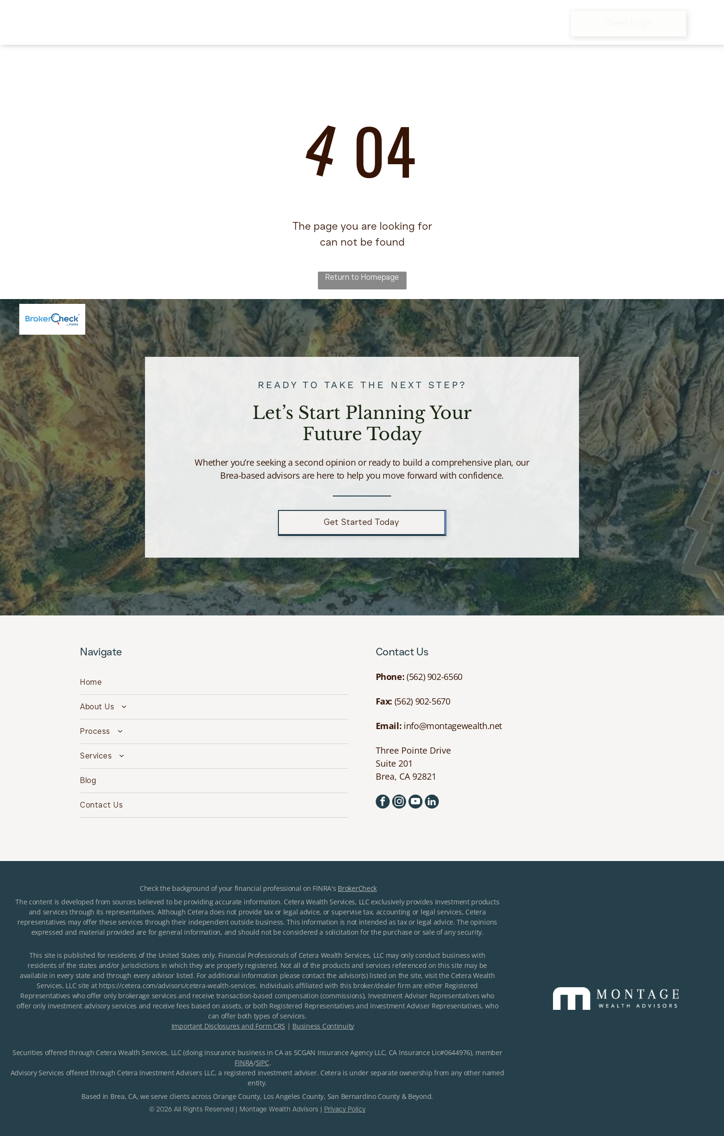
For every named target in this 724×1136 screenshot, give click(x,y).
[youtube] (415, 803)
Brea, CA (123, 1096)
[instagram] (399, 803)
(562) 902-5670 (422, 701)
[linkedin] (432, 803)
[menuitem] (214, 23)
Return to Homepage (362, 277)
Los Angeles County (293, 1096)
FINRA (244, 1062)
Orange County (236, 1096)
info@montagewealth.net (453, 725)
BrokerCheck (357, 888)
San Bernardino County (364, 1096)
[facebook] (383, 803)
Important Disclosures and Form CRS (228, 1026)
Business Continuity (323, 1026)
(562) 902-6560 (434, 676)
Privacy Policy (345, 1109)
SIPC (262, 1062)
